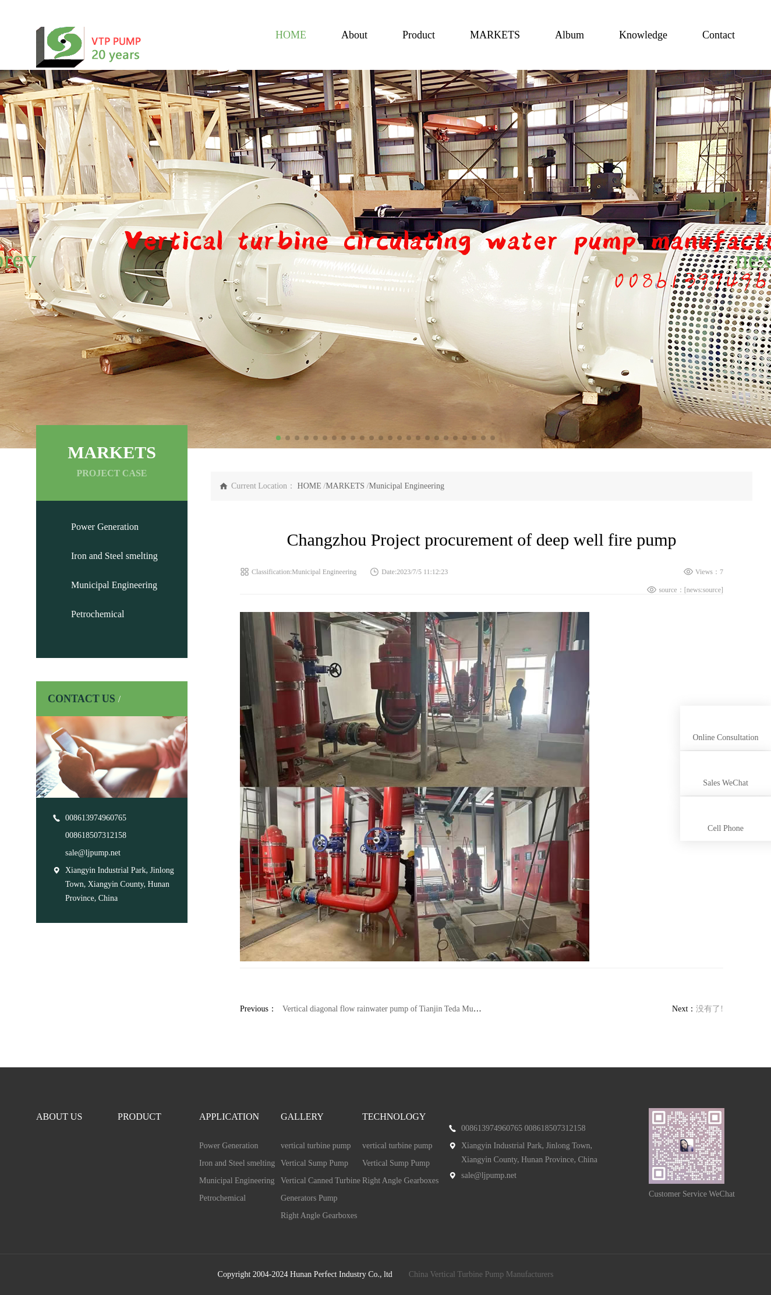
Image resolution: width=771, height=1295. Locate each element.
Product (418, 35)
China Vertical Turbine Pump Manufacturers (481, 1274)
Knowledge (643, 35)
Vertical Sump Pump (314, 1163)
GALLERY (302, 1116)
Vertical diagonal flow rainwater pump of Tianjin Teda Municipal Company (405, 1008)
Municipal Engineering (114, 585)
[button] (14, 259)
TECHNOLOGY (394, 1116)
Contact (718, 35)
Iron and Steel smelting (114, 556)
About (354, 35)
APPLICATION (229, 1116)
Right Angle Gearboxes (319, 1215)
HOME (290, 35)
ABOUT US (59, 1116)
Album (569, 35)
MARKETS (495, 35)
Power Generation (105, 527)
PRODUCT (139, 1116)
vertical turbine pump (316, 1145)
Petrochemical (98, 614)
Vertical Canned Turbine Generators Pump (320, 1189)
